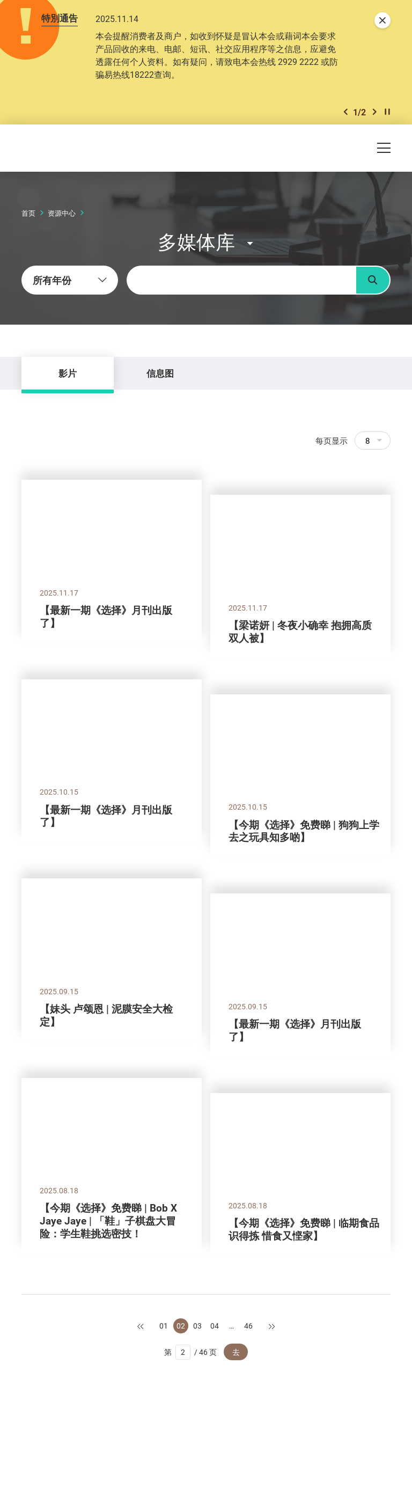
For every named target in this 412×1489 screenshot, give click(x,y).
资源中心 (62, 213)
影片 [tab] (67, 373)
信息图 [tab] (160, 373)
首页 (28, 213)
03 (197, 1326)
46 (248, 1326)
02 (180, 1326)
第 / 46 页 (190, 1352)
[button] (345, 111)
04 (214, 1326)
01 (163, 1326)
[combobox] (69, 280)
